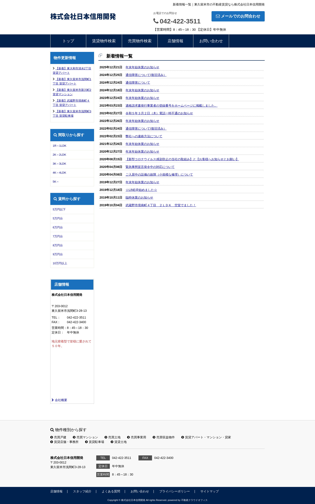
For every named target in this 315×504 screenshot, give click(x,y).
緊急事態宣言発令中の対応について (150, 167)
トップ (68, 41)
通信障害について (138, 82)
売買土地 (113, 437)
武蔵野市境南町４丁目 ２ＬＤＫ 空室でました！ (161, 205)
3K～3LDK (59, 163)
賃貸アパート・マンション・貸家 (206, 437)
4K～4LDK (59, 172)
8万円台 (58, 245)
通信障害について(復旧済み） (146, 75)
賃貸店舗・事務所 (64, 442)
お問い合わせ (211, 41)
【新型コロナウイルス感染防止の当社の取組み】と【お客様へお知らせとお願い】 (182, 159)
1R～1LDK (59, 145)
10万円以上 (60, 263)
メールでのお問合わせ (238, 16)
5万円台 (58, 218)
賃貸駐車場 (94, 442)
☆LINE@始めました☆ (141, 190)
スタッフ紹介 (82, 491)
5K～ (56, 181)
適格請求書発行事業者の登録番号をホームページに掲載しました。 (171, 105)
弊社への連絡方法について (144, 136)
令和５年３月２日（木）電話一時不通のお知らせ (159, 113)
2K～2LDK (59, 154)
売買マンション (85, 437)
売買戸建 (58, 437)
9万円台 (58, 254)
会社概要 (59, 400)
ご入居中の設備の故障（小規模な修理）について (159, 174)
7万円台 (58, 236)
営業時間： (59, 328)
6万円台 (58, 227)
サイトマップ (209, 491)
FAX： (56, 322)
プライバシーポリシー (174, 491)
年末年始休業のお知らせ (142, 67)
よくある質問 (111, 491)
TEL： (56, 317)
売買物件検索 (140, 41)
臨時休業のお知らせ (139, 197)
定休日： (58, 332)
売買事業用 (136, 437)
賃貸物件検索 (104, 41)
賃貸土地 (119, 442)
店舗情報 (175, 41)
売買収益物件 (164, 437)
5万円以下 (59, 209)
